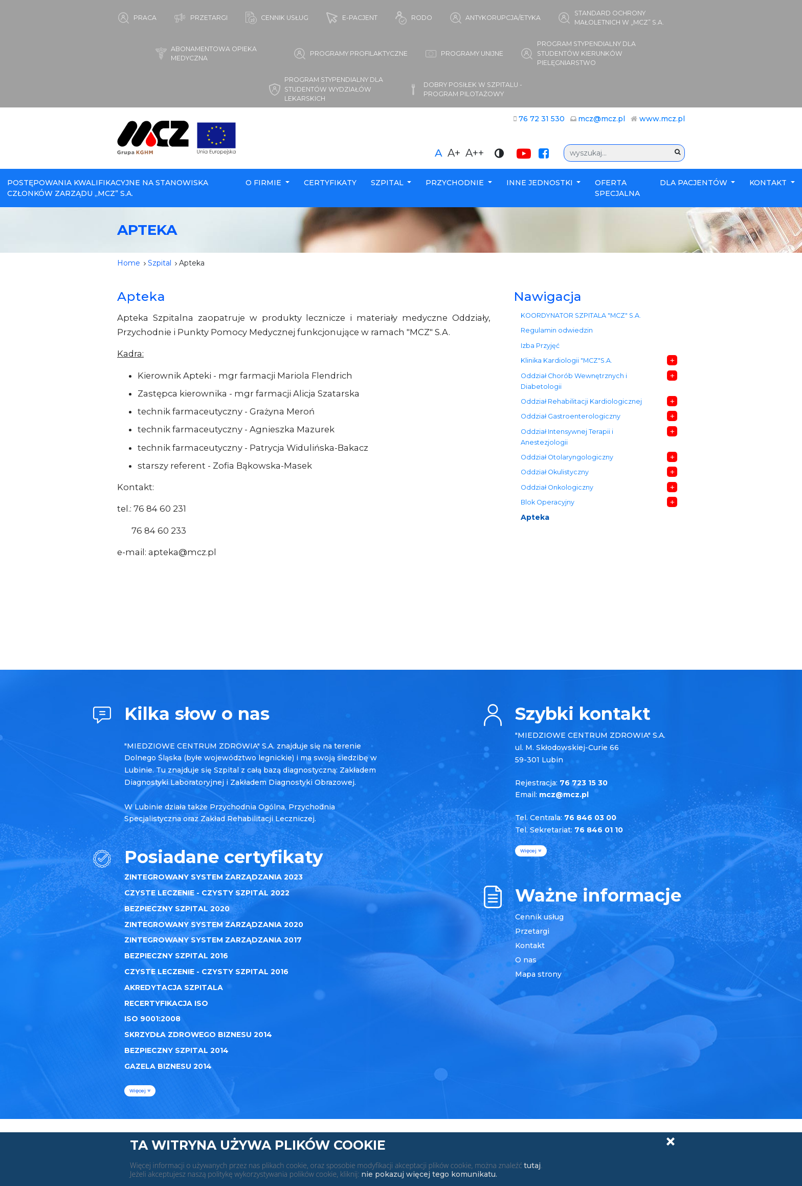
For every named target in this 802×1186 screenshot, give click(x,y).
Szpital (388, 182)
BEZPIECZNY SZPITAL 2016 (176, 955)
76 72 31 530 (542, 118)
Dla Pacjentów (694, 182)
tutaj (532, 1165)
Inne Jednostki (540, 182)
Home (128, 263)
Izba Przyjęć (540, 345)
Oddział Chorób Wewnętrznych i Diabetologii (574, 381)
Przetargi (532, 931)
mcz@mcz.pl (601, 118)
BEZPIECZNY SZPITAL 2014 (176, 1050)
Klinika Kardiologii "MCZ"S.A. (566, 360)
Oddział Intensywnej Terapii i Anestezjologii (567, 437)
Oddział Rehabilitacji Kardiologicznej (581, 401)
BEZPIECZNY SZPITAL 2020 (177, 908)
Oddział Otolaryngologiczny (567, 457)
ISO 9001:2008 (152, 1018)
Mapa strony (538, 974)
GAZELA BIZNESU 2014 (168, 1066)
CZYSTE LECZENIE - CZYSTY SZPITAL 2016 (206, 971)
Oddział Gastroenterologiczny (570, 416)
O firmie (264, 182)
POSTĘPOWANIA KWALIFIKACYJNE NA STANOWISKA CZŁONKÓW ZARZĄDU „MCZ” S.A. (107, 188)
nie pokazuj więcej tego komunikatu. (429, 1174)
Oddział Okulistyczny (555, 472)
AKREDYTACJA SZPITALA (173, 987)
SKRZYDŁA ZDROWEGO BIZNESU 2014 (198, 1034)
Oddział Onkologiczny (557, 487)
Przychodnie (456, 182)
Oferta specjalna (617, 188)
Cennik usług (539, 916)
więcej (139, 1090)
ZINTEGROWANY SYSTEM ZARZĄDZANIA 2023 (213, 877)
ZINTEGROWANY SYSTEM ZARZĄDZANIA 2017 (213, 940)
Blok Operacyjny (547, 502)
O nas (526, 959)
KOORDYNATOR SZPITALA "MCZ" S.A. (581, 315)
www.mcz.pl (662, 118)
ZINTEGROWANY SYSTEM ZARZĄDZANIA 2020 (213, 924)
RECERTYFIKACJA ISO (166, 1003)
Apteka (535, 517)
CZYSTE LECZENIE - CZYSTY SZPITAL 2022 (206, 892)
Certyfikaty (330, 182)
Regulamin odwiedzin (557, 330)
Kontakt (769, 182)
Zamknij (670, 1141)
